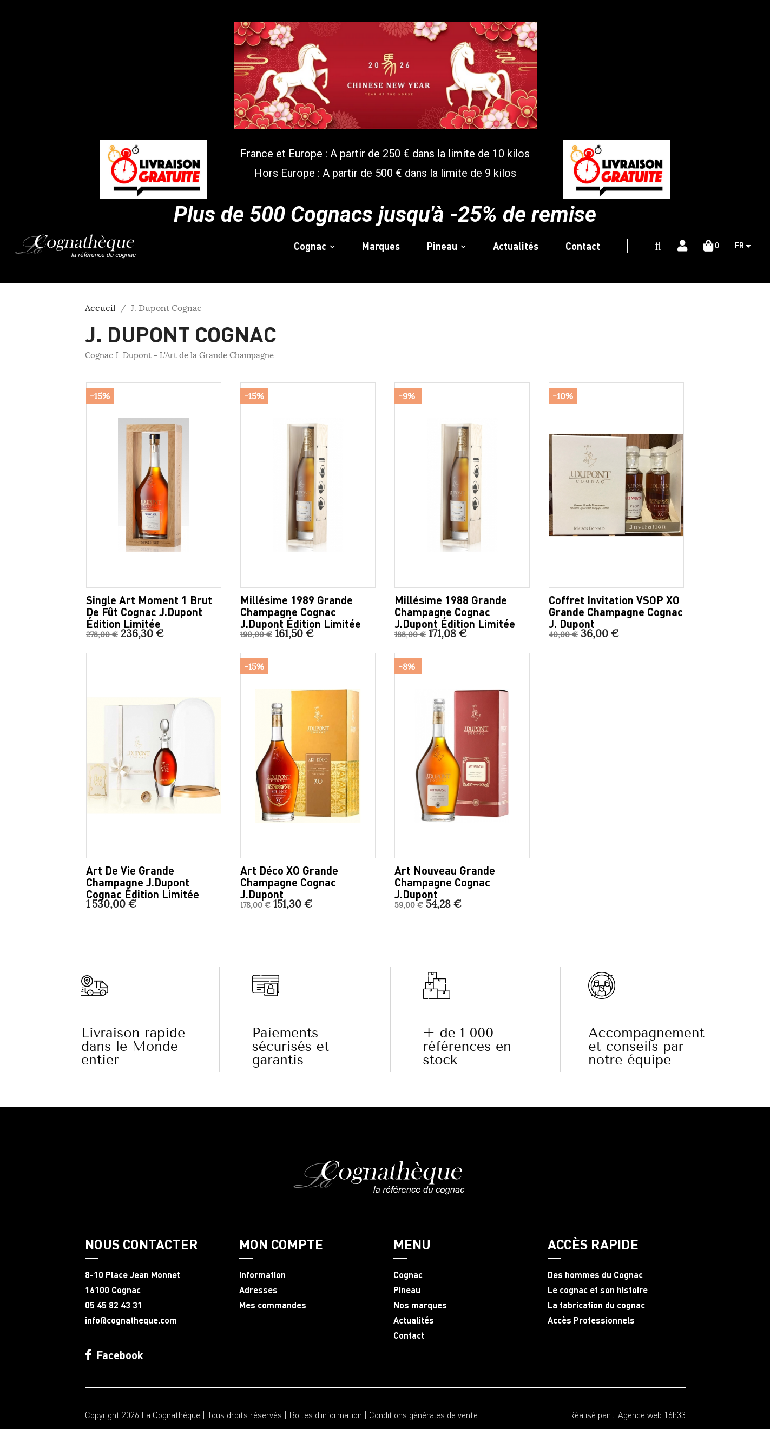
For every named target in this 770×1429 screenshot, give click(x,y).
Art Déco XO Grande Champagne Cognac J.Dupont (289, 882)
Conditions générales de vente (423, 1414)
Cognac (408, 1274)
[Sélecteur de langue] (747, 246)
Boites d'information (325, 1414)
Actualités (413, 1320)
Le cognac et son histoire (598, 1290)
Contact (408, 1335)
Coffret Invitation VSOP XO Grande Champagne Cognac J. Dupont (616, 612)
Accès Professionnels (591, 1320)
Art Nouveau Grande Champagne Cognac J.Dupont (444, 882)
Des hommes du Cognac (595, 1274)
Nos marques (420, 1305)
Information (262, 1274)
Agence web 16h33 (652, 1414)
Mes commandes (272, 1305)
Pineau (406, 1290)
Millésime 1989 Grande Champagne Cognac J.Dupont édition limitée (300, 612)
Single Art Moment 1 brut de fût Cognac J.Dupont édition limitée (149, 612)
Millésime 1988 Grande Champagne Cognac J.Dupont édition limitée (454, 612)
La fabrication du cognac (596, 1305)
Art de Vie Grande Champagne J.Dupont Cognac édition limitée (142, 882)
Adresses (258, 1290)
